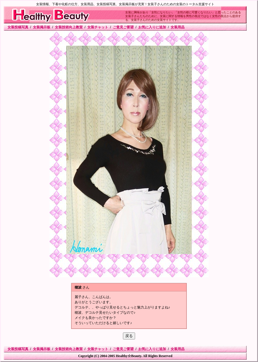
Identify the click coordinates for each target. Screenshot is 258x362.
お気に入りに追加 (152, 27)
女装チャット (97, 27)
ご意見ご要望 (123, 27)
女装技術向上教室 (69, 27)
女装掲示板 (41, 27)
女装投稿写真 (18, 27)
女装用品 (178, 27)
